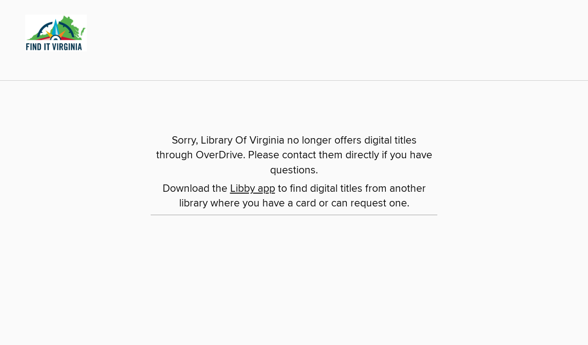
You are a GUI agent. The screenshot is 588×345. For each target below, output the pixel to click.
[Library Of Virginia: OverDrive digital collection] (52, 31)
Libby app (252, 188)
